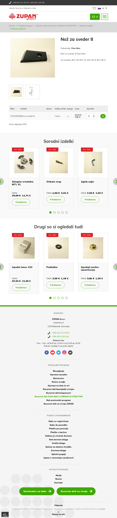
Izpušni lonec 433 (22, 267)
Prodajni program (25, 26)
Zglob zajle (87, 181)
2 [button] (54, 212)
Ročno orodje (58, 382)
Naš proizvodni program (58, 400)
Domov (12, 26)
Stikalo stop (53, 181)
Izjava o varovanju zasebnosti (59, 458)
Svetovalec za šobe (37, 491)
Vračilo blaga (58, 443)
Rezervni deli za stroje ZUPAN (58, 404)
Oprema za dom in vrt (58, 385)
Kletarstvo (58, 378)
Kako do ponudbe (58, 425)
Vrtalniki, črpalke (86, 26)
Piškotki (58, 505)
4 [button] (63, 212)
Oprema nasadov (58, 374)
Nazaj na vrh (58, 513)
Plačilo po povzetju (58, 428)
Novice (58, 479)
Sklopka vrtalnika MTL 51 (22, 183)
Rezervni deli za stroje (76, 491)
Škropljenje (58, 371)
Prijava (27, 8)
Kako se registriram (58, 421)
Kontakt (58, 483)
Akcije (59, 475)
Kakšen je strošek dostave (58, 436)
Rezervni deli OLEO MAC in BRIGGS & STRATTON (56, 26)
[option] (24, 177)
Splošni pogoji (58, 454)
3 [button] (58, 212)
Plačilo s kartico (58, 432)
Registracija (15, 8)
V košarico (21, 202)
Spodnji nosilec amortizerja (90, 268)
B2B (34, 8)
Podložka (51, 267)
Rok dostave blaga (58, 439)
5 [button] (67, 212)
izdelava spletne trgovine (86, 509)
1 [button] (50, 212)
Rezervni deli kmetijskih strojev (58, 389)
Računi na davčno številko (58, 447)
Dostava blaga (58, 450)
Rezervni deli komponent (58, 393)
